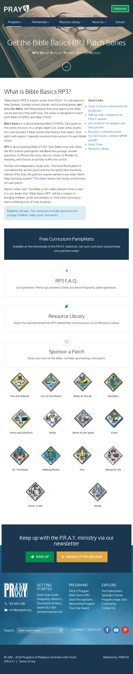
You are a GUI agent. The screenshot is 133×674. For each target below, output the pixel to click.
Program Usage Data (114, 599)
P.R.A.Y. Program (79, 591)
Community (109, 603)
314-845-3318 (17, 603)
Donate (120, 22)
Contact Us (108, 608)
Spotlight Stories (112, 595)
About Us (98, 22)
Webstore (120, 8)
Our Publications (112, 591)
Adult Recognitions (81, 599)
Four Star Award (79, 608)
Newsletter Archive (82, 557)
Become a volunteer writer (104, 131)
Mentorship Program (82, 603)
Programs (14, 22)
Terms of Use (27, 661)
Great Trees (95, 144)
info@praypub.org (20, 610)
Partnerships (39, 22)
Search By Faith (46, 607)
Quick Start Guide (48, 595)
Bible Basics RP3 (79, 595)
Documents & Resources (50, 603)
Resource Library (69, 22)
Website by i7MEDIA (116, 657)
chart (43, 178)
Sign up (40, 557)
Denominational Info (50, 612)
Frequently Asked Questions (50, 599)
